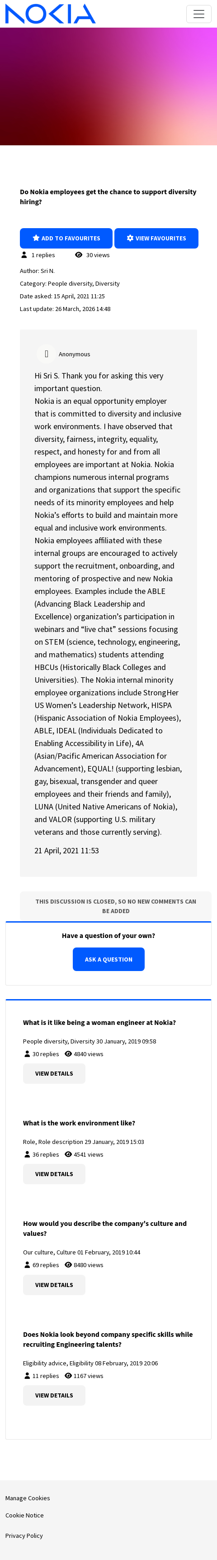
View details (54, 1073)
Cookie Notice (24, 1515)
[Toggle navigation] (199, 14)
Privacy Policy (24, 1535)
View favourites (157, 238)
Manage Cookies (27, 1498)
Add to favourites (66, 238)
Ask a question (108, 959)
